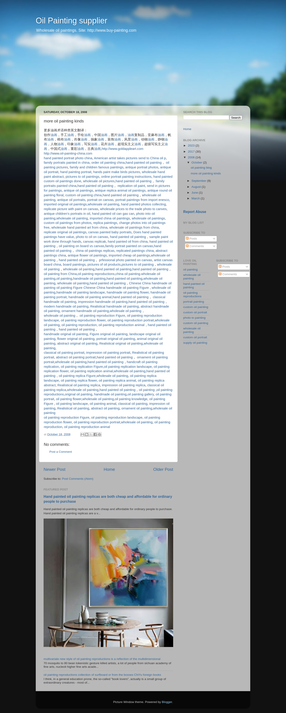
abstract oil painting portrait (76, 357)
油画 (53, 135)
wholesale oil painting (103, 204)
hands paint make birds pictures (116, 172)
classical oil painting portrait (64, 352)
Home (109, 469)
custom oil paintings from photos (67, 223)
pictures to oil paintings (82, 176)
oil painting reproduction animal (121, 325)
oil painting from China (60, 274)
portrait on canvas (100, 200)
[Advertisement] (143, 72)
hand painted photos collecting (143, 204)
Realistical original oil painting (121, 343)
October (197, 162)
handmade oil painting (89, 278)
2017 (192, 151)
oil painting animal (103, 403)
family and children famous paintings (96, 167)
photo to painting (194, 317)
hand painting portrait (75, 172)
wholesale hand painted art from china (79, 227)
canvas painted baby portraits (110, 232)
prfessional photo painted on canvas (125, 260)
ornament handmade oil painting (85, 311)
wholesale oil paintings (148, 218)
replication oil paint (131, 186)
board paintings (74, 264)
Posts (191, 238)
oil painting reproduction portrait (130, 320)
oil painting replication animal (91, 371)
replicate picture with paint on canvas (71, 209)
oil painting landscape (72, 403)
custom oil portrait (195, 312)
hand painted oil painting (144, 162)
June (195, 192)
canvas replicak (94, 241)
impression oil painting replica (123, 385)
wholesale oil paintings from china (134, 227)
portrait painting (193, 301)
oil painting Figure (69, 287)
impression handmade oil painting (103, 302)
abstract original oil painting (77, 343)
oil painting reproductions (96, 274)
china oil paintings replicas (95, 250)
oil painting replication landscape (128, 366)
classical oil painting (132, 403)
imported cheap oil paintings (129, 255)
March (196, 198)
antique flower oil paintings (87, 255)
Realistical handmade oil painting (114, 306)
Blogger (167, 702)
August (196, 186)
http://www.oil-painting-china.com (68, 153)
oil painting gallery (141, 394)
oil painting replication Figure (82, 366)
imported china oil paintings (110, 218)
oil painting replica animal (117, 380)
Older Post (163, 469)
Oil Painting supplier (71, 20)
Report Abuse (194, 212)
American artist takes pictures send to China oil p (130, 158)
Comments (195, 246)
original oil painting (78, 394)
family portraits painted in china (67, 162)
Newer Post (54, 469)
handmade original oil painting (66, 334)
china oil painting (128, 274)
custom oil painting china (83, 195)
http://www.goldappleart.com (122, 149)
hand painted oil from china (127, 241)
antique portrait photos (141, 167)
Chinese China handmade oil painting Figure (116, 287)
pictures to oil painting (138, 264)
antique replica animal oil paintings (120, 190)
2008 (192, 157)
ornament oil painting (136, 408)
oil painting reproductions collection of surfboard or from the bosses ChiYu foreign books (102, 674)
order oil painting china (108, 162)
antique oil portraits (71, 200)
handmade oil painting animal (90, 297)
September (199, 180)
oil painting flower (68, 399)
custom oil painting (195, 307)
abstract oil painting (105, 408)
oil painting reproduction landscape (116, 417)
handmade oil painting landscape (80, 292)
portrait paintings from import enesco (142, 200)
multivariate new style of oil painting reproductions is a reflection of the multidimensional (102, 659)
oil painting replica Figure (77, 376)
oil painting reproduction (79, 325)
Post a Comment (60, 451)
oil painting (64, 278)
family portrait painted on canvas (129, 246)
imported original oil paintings (65, 204)
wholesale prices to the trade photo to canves (133, 209)
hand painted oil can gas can (113, 213)
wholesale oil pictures (99, 181)
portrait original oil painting (115, 339)
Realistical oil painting (73, 408)
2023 (192, 145)
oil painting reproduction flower (83, 320)
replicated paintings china (135, 250)
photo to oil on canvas (92, 237)
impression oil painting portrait (108, 352)
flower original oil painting (76, 339)
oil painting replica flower (79, 380)
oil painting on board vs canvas (81, 246)
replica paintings (105, 223)
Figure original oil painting (108, 334)
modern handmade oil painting (66, 306)
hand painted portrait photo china (68, 158)
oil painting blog (201, 167)
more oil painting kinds (206, 173)
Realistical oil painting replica (78, 385)
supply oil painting (195, 342)
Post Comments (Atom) (77, 478)
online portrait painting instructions (126, 176)
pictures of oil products (104, 264)
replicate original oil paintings (65, 232)
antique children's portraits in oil (67, 213)
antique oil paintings (78, 190)
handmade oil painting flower (128, 292)
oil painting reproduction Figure (102, 315)
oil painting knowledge (131, 399)
